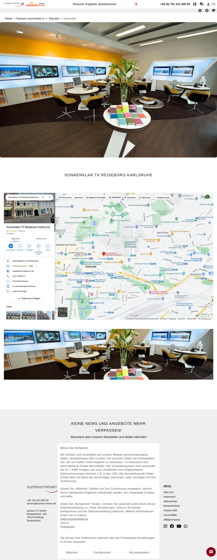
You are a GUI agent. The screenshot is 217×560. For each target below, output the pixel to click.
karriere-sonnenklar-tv (30, 18)
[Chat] (202, 4)
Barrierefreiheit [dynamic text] (172, 506)
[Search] (136, 4)
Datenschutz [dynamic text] (170, 501)
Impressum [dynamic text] (170, 496)
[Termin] (195, 4)
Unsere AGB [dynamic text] (170, 510)
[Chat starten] (211, 552)
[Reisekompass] (207, 10)
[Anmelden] (208, 4)
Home (8, 18)
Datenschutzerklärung (74, 519)
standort (54, 18)
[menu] (214, 4)
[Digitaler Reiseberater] (200, 10)
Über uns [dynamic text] (168, 492)
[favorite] (214, 10)
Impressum (68, 526)
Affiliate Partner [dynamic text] (172, 519)
